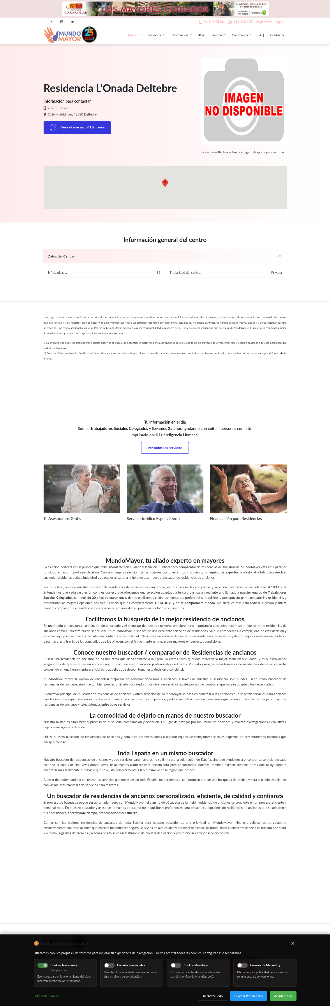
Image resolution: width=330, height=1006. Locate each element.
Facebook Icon (51, 22)
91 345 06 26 (214, 21)
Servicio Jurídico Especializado (153, 518)
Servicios (156, 35)
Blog (201, 35)
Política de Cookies (46, 996)
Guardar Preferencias (248, 996)
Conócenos (241, 35)
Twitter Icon (72, 22)
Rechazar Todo (213, 996)
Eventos (218, 35)
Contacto (277, 35)
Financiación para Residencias (236, 518)
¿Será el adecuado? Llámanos (82, 127)
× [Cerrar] (293, 943)
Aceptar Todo (283, 996)
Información (181, 35)
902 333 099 (57, 108)
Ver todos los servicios (165, 447)
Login (279, 22)
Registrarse (264, 22)
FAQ (261, 35)
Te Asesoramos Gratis (62, 518)
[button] (165, 183)
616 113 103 (243, 21)
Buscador (135, 35)
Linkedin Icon (61, 22)
